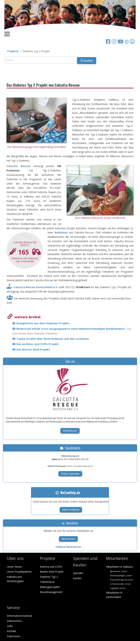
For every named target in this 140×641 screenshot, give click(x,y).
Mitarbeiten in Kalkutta (119, 566)
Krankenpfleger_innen (121, 575)
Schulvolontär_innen (120, 583)
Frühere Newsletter (68, 547)
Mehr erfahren (70, 509)
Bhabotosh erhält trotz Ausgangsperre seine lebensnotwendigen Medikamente (70, 328)
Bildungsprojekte (50, 587)
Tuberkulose (47, 582)
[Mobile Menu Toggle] (7, 34)
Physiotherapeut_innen (121, 579)
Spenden (78, 573)
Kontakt (11, 631)
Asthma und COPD (51, 566)
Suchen (87, 60)
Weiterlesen (70, 430)
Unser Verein (14, 566)
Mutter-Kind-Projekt (51, 571)
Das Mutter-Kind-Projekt (33, 349)
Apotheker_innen (118, 571)
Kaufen (77, 578)
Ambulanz (61, 232)
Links (10, 626)
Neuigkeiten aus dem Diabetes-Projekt (42, 323)
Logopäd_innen (117, 588)
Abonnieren (68, 539)
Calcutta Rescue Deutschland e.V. (36, 287)
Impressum (13, 636)
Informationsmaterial (19, 615)
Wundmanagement (51, 592)
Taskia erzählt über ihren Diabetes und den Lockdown (52, 338)
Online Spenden (70, 473)
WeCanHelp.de (67, 492)
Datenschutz (14, 621)
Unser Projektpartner (19, 571)
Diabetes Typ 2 (49, 576)
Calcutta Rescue (18, 166)
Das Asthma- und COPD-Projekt (37, 344)
